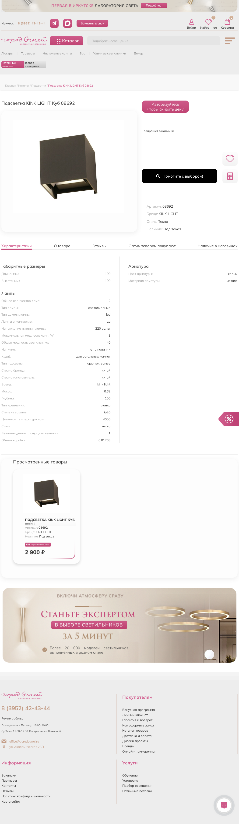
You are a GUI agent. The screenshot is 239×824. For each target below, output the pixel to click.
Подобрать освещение (109, 41)
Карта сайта (10, 801)
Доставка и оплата (136, 736)
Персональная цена (37, 544)
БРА (82, 53)
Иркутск (7, 23)
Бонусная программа (138, 710)
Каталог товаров (135, 730)
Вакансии (8, 775)
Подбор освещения (31, 64)
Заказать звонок (92, 23)
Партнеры (9, 780)
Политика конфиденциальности (25, 796)
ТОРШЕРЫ (28, 53)
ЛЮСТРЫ (7, 53)
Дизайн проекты (135, 741)
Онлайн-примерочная (139, 751)
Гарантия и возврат (137, 720)
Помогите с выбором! (179, 176)
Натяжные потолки (8, 64)
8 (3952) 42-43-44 (32, 23)
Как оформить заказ (138, 725)
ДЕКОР (138, 53)
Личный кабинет (135, 715)
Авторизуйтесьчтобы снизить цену (165, 106)
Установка (130, 780)
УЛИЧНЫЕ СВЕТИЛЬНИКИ (109, 53)
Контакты (8, 785)
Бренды (128, 746)
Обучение (130, 775)
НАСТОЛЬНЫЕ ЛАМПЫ (57, 53)
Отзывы (7, 791)
